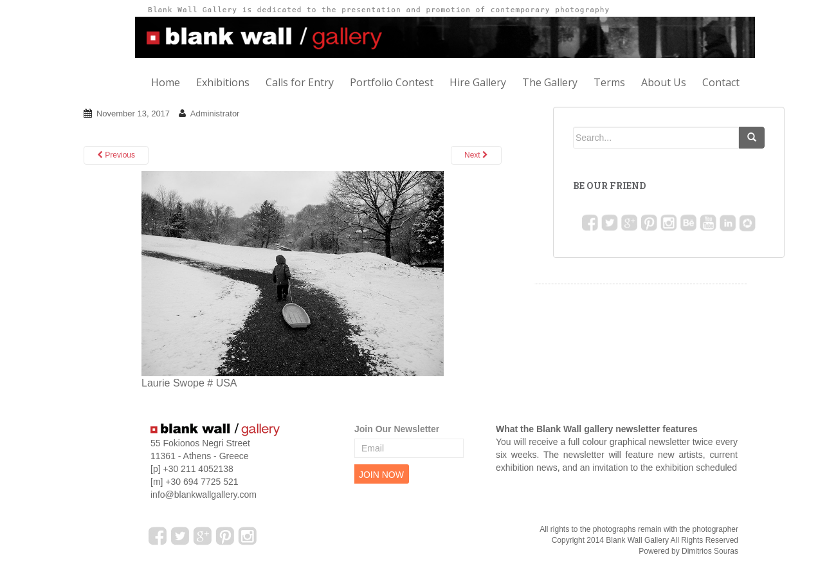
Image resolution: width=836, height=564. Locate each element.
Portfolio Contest (391, 82)
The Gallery (549, 82)
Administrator (215, 113)
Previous (116, 154)
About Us (663, 82)
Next (476, 154)
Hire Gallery (478, 82)
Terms (609, 82)
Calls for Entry (300, 82)
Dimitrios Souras (710, 551)
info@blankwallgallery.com (203, 494)
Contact (721, 82)
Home (165, 82)
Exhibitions (223, 82)
